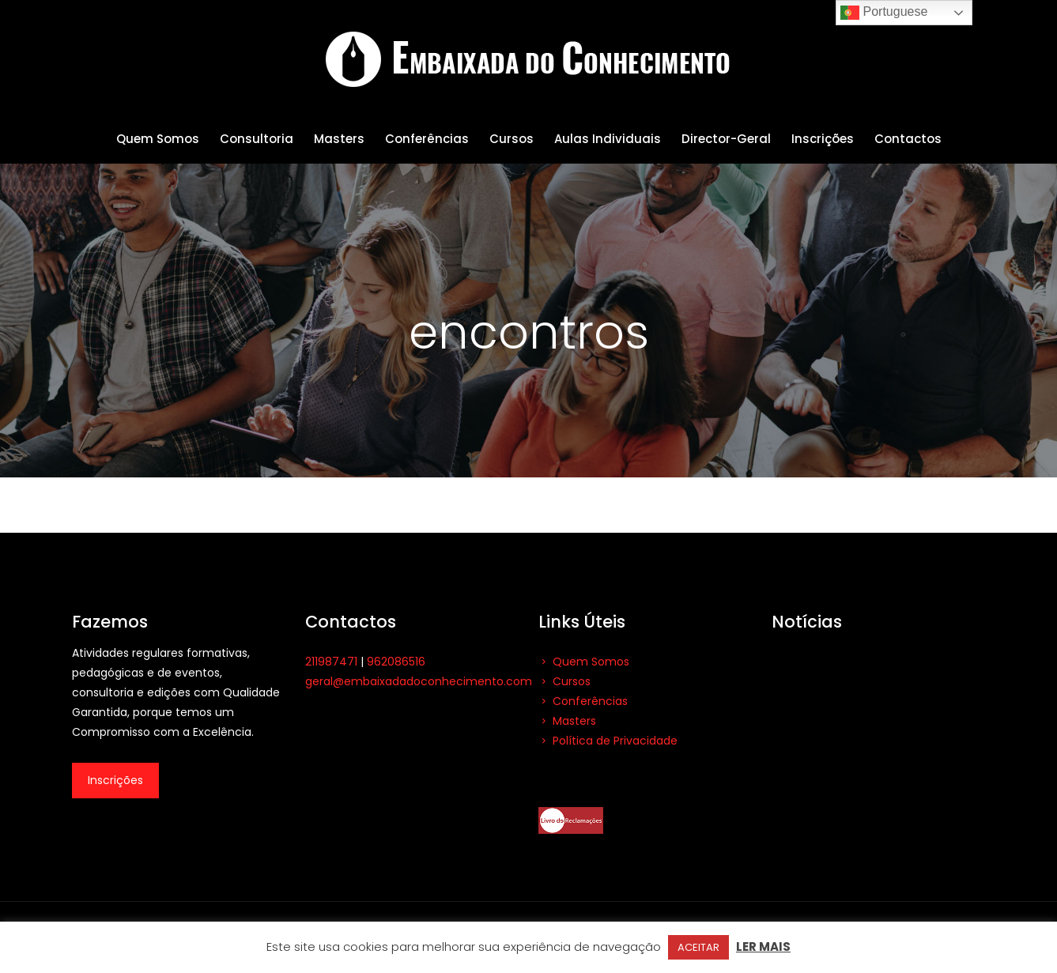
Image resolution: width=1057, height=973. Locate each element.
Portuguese (883, 12)
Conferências (583, 701)
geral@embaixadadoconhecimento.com (418, 681)
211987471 (331, 661)
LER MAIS (763, 946)
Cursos (564, 681)
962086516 (396, 661)
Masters (567, 721)
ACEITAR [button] (698, 947)
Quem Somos (583, 661)
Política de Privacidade (608, 741)
